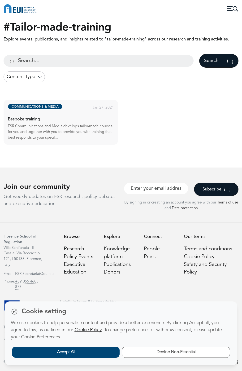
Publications (117, 264)
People (152, 249)
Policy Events (78, 256)
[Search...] (99, 61)
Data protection (185, 208)
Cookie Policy (199, 256)
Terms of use (227, 202)
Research (74, 249)
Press (150, 256)
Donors (112, 272)
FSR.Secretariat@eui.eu (34, 274)
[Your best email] (156, 188)
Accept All (66, 352)
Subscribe (216, 189)
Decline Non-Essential (175, 352)
